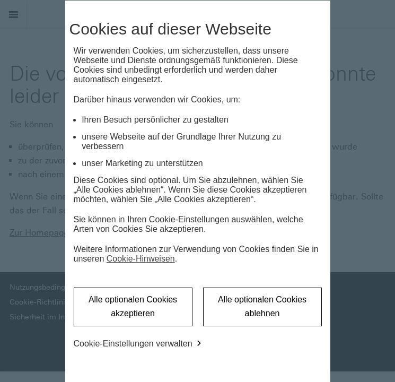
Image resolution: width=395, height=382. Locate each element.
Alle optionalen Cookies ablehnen (262, 306)
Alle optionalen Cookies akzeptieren (133, 306)
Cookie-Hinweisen (141, 258)
